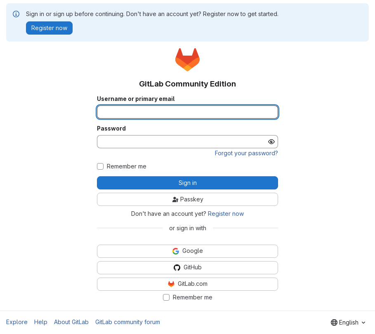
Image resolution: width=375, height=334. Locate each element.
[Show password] (271, 141)
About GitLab (71, 321)
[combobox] (348, 322)
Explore (17, 321)
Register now (226, 213)
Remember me (126, 166)
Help (40, 321)
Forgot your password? (246, 152)
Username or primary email (136, 99)
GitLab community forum (127, 321)
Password (111, 128)
